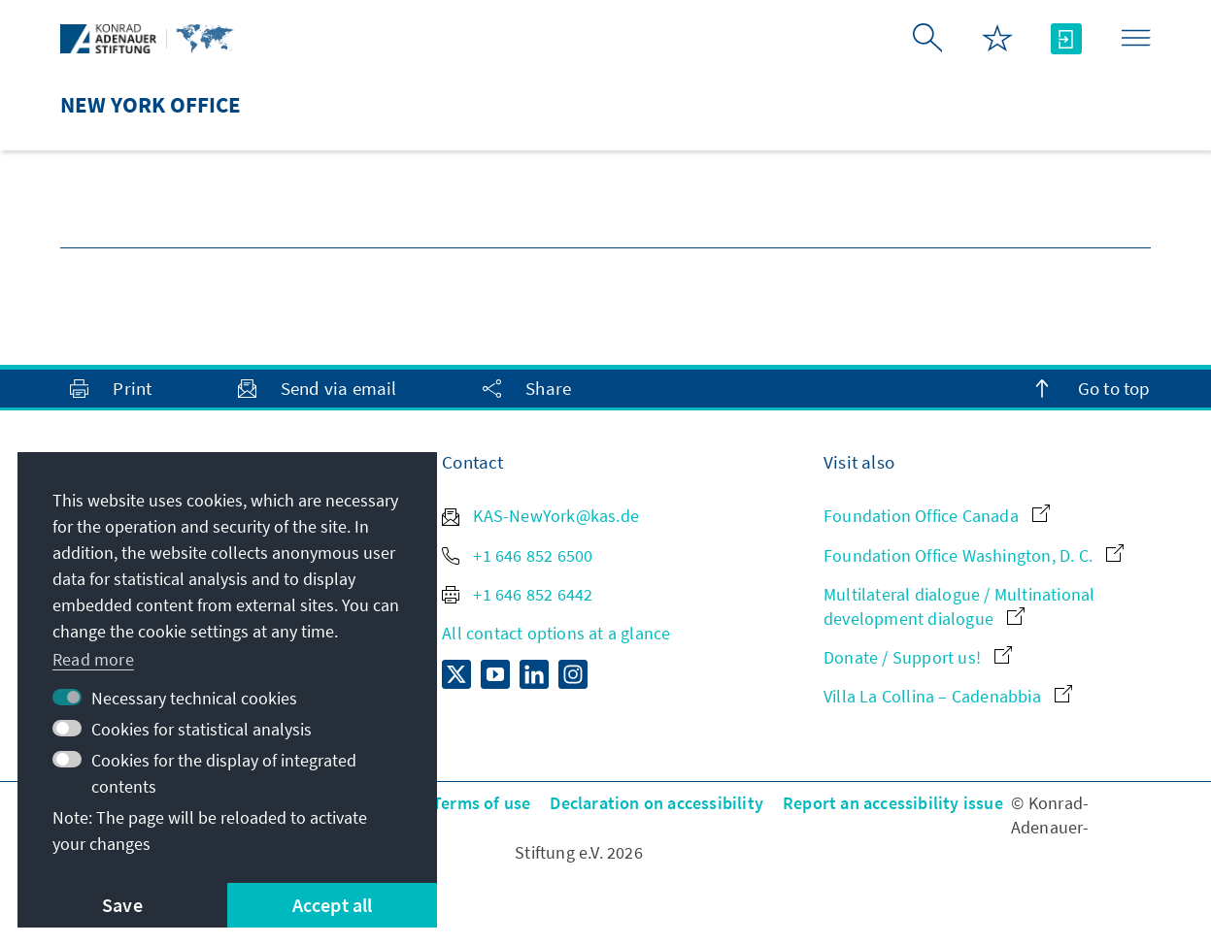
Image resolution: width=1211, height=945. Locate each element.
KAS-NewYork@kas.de (540, 516)
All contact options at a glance (556, 633)
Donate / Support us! (918, 657)
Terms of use (481, 803)
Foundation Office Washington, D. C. (974, 555)
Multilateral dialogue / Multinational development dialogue (959, 606)
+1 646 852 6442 (517, 594)
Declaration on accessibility (656, 803)
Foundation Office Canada (937, 516)
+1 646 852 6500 (517, 555)
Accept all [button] (332, 905)
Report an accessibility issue (893, 803)
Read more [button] (93, 659)
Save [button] (122, 905)
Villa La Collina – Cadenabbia (948, 696)
